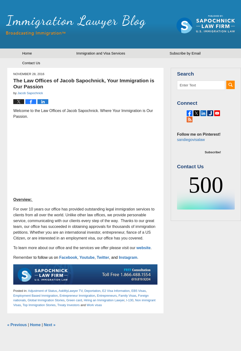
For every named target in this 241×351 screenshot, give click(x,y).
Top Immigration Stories (39, 305)
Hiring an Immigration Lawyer (104, 300)
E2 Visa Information (116, 291)
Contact (31, 63)
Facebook (68, 257)
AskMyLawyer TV (70, 291)
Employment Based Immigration (35, 295)
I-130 (130, 300)
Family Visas (127, 295)
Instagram (128, 257)
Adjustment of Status (42, 291)
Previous (17, 325)
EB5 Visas (138, 291)
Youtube (87, 257)
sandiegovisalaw (190, 146)
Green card (74, 300)
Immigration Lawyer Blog (76, 25)
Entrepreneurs (107, 295)
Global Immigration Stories (46, 300)
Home (27, 53)
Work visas (94, 305)
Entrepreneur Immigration (77, 295)
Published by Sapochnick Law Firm (206, 24)
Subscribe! (213, 158)
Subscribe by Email (185, 53)
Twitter (103, 257)
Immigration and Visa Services (100, 53)
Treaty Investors (68, 305)
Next (50, 325)
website (143, 248)
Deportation (92, 291)
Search (230, 85)
